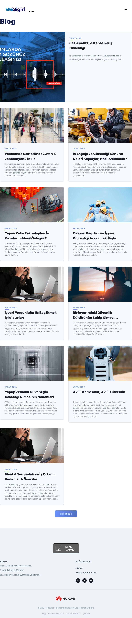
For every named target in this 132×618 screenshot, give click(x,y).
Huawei (79, 568)
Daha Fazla (66, 513)
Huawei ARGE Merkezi (86, 572)
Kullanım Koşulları (56, 613)
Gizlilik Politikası (73, 613)
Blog (44, 613)
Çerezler (86, 613)
